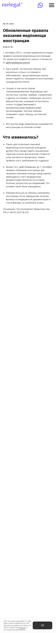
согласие (22, 627)
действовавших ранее (18, 62)
